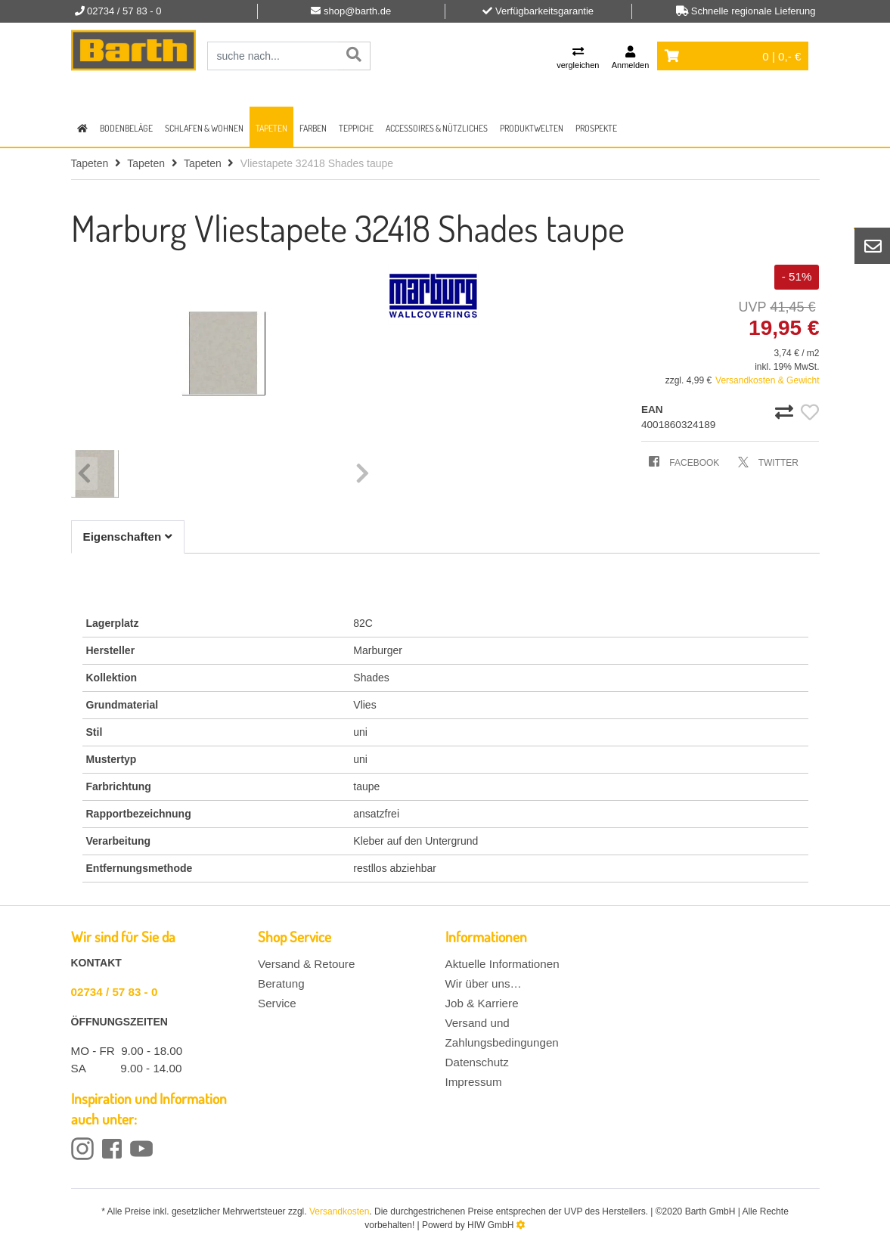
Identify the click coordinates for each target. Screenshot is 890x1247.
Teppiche (356, 128)
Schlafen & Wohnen (204, 128)
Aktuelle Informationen (502, 963)
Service (277, 1003)
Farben (313, 128)
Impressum (473, 1081)
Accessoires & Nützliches (437, 128)
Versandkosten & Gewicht (767, 380)
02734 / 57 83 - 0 (114, 991)
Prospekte (596, 128)
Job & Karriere (482, 1003)
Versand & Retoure (306, 963)
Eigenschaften (127, 536)
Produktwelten (531, 128)
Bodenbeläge (126, 128)
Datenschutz (477, 1062)
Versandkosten (339, 1211)
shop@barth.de (357, 11)
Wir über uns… (483, 983)
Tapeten (271, 128)
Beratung (281, 983)
